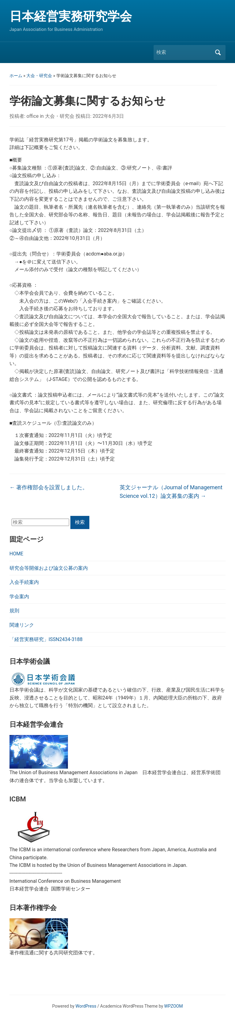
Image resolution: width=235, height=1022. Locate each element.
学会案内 (19, 596)
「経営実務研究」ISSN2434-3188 (46, 639)
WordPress (86, 1006)
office (33, 116)
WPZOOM (173, 1006)
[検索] (184, 52)
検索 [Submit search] (217, 52)
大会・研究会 (39, 75)
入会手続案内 (24, 582)
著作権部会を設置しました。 (48, 487)
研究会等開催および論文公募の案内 (48, 568)
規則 (14, 611)
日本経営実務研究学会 (70, 16)
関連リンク (21, 625)
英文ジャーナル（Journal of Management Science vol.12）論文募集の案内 (171, 491)
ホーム (15, 75)
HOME (16, 554)
